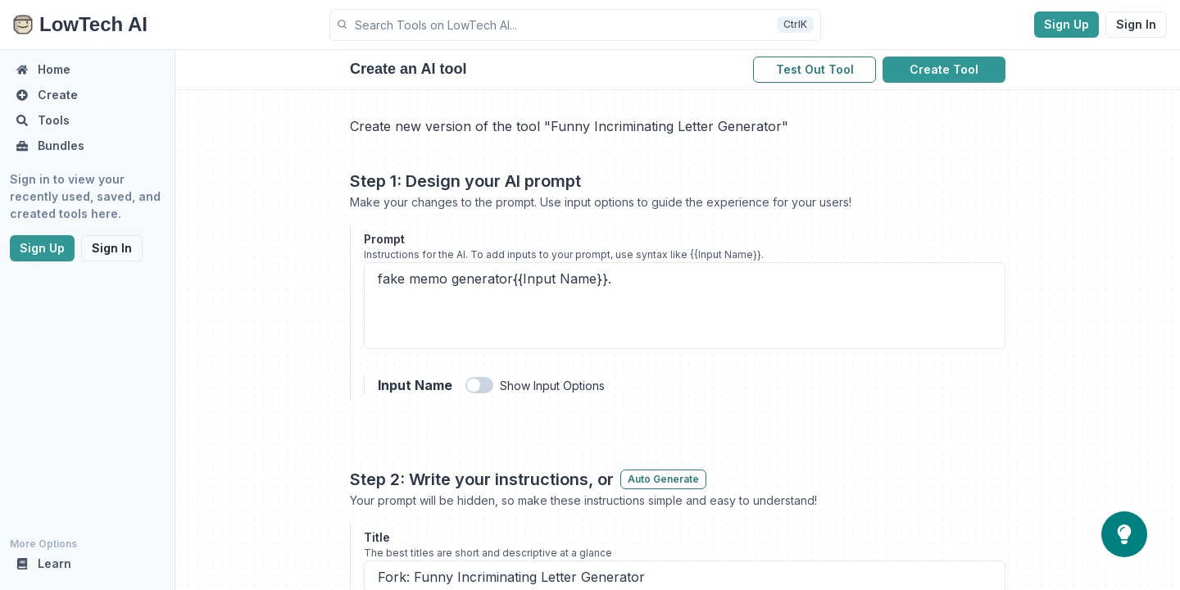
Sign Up (1066, 24)
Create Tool (944, 69)
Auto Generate (663, 479)
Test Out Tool (815, 69)
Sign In (1136, 24)
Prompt (384, 239)
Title (377, 537)
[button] (575, 25)
